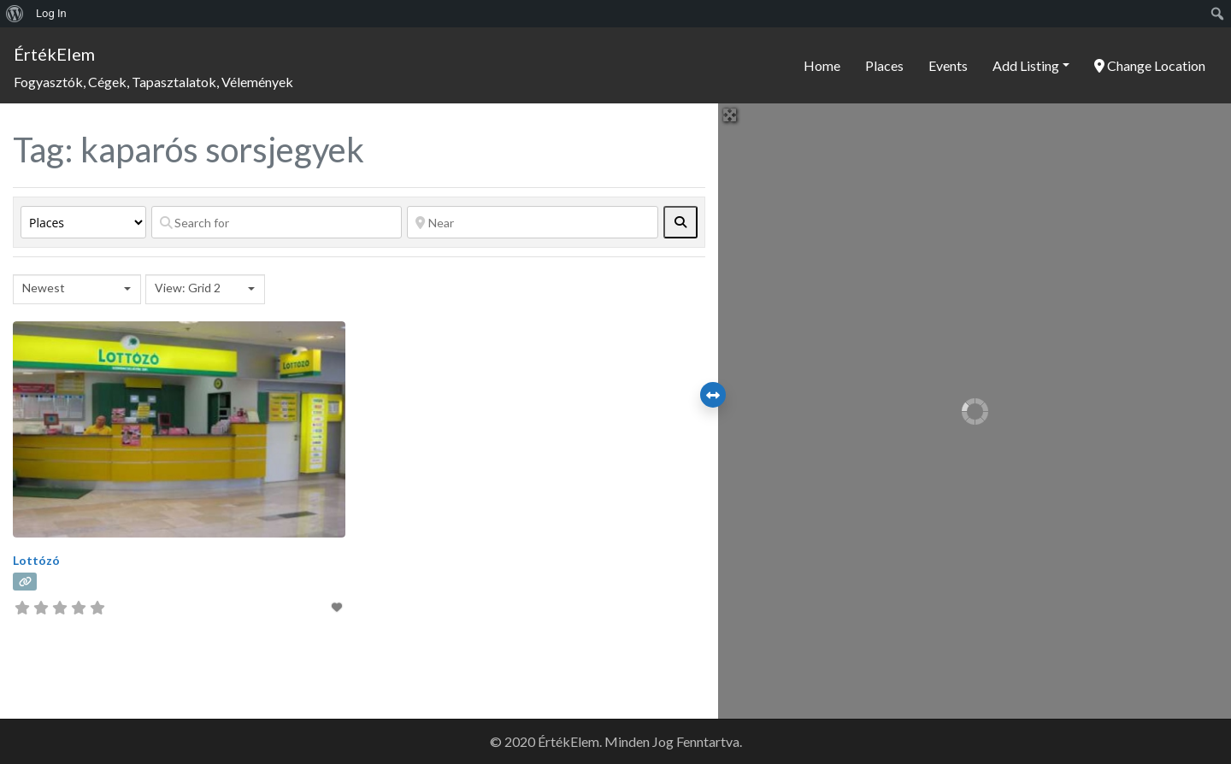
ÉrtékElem (54, 54)
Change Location (1149, 65)
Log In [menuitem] (51, 13)
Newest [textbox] (43, 287)
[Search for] (277, 222)
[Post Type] (83, 222)
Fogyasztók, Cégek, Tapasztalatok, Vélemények (153, 81)
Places (884, 65)
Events (948, 65)
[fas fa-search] (680, 222)
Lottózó (36, 560)
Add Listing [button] (1025, 65)
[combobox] (77, 289)
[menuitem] (15, 13)
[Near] (532, 222)
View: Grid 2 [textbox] (188, 287)
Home (822, 65)
